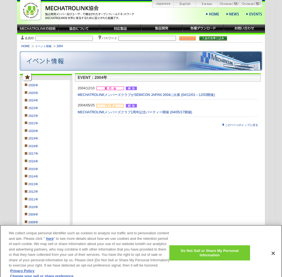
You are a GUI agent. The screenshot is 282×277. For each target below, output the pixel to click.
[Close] (273, 257)
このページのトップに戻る (241, 125)
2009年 (33, 214)
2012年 (33, 191)
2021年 (33, 123)
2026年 (33, 85)
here (49, 242)
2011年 (33, 199)
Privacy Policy (22, 274)
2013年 (33, 184)
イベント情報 (43, 46)
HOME (25, 46)
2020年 (33, 131)
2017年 (33, 153)
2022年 (33, 115)
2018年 (33, 146)
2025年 (33, 93)
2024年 (33, 100)
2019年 (33, 138)
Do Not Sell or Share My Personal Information (209, 256)
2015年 (33, 169)
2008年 (33, 222)
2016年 (33, 161)
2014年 (33, 176)
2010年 (33, 207)
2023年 (33, 108)
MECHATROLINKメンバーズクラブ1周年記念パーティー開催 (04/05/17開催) (135, 112)
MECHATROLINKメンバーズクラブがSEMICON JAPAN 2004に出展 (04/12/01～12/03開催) (146, 95)
